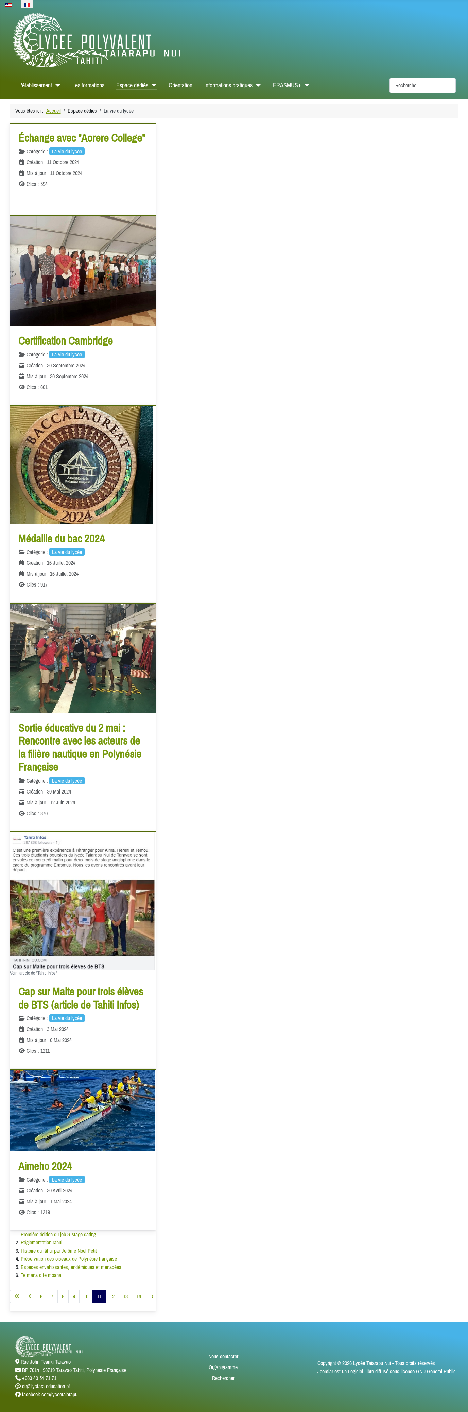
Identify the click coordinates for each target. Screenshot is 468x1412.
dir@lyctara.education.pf (46, 1386)
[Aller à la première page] (17, 1296)
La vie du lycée (67, 151)
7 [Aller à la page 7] (52, 1296)
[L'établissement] (56, 85)
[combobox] (422, 85)
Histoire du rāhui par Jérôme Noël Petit (59, 1251)
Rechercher (223, 1378)
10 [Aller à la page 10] (86, 1296)
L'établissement (35, 85)
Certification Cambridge (65, 340)
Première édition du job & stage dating (58, 1234)
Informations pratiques (228, 85)
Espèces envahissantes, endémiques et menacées (71, 1267)
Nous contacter (223, 1356)
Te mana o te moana (41, 1275)
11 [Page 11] (99, 1296)
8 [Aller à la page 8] (63, 1296)
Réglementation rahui (41, 1242)
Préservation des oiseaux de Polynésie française (69, 1259)
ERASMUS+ (287, 85)
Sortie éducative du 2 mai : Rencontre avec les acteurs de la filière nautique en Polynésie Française (79, 747)
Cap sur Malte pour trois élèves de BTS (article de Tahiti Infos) (80, 998)
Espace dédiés (132, 85)
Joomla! (325, 1371)
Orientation (180, 85)
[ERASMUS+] (305, 85)
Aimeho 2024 (45, 1166)
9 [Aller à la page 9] (74, 1296)
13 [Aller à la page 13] (125, 1296)
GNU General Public (436, 1371)
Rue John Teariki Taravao (46, 1362)
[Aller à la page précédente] (30, 1296)
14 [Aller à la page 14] (138, 1296)
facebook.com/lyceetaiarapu (49, 1394)
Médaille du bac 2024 (61, 538)
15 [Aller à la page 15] (152, 1296)
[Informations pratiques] (257, 85)
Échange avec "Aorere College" (81, 138)
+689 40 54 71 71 (39, 1378)
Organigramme (223, 1367)
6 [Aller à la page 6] (41, 1296)
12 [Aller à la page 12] (112, 1296)
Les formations (88, 85)
